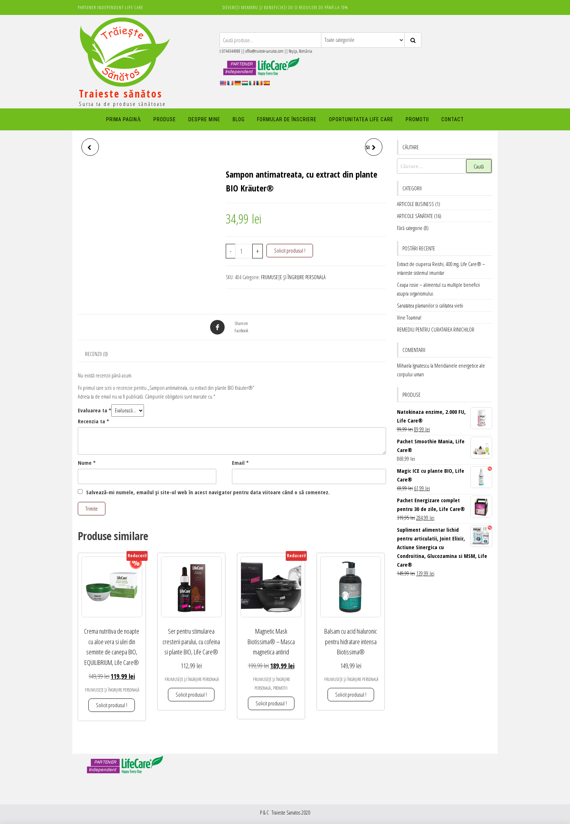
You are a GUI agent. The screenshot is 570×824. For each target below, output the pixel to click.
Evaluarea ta (94, 410)
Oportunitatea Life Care (361, 119)
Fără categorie (409, 227)
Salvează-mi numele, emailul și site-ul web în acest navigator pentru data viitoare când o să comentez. (208, 492)
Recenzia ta (93, 421)
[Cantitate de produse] (244, 251)
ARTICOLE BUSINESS (415, 203)
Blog (239, 119)
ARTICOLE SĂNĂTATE (415, 215)
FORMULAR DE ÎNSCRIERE (287, 119)
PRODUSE (164, 119)
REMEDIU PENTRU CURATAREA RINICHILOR (435, 329)
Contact (452, 119)
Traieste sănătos (120, 93)
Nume (87, 462)
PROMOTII (417, 119)
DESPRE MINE (204, 119)
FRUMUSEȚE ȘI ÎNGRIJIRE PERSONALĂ (293, 277)
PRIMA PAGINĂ (123, 119)
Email (240, 462)
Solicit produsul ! (289, 250)
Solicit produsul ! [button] (111, 705)
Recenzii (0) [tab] (96, 353)
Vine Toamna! (409, 317)
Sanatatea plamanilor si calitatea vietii (430, 305)
